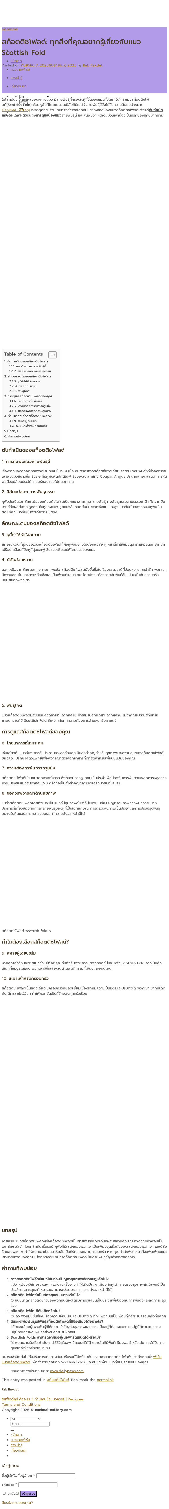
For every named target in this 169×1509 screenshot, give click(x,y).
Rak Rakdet (93, 65)
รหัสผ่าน (9, 1484)
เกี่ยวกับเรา (18, 86)
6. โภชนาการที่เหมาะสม (28, 401)
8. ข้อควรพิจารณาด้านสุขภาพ (33, 411)
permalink (105, 1380)
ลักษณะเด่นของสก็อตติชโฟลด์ (29, 376)
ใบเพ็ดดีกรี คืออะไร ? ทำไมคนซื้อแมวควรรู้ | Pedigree (42, 1399)
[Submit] (12, 1430)
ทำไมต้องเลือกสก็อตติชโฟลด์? (29, 416)
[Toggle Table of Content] (50, 355)
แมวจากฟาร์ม (20, 69)
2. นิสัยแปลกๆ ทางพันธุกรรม (32, 371)
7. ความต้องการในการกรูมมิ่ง (33, 406)
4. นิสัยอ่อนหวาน (25, 386)
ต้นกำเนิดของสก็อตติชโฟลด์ (27, 361)
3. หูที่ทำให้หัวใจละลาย (27, 381)
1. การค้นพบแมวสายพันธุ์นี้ (29, 366)
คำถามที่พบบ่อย (18, 436)
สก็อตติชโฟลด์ (10, 29)
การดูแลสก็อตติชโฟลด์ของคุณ (29, 396)
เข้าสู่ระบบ (28, 1493)
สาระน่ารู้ (16, 78)
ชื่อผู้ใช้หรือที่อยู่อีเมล (18, 1475)
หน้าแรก (16, 61)
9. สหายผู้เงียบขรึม (26, 421)
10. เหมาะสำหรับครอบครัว (31, 426)
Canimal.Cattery (16, 110)
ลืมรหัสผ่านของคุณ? (17, 1502)
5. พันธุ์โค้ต (22, 391)
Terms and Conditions (21, 1404)
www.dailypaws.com (67, 1371)
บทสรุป (12, 431)
